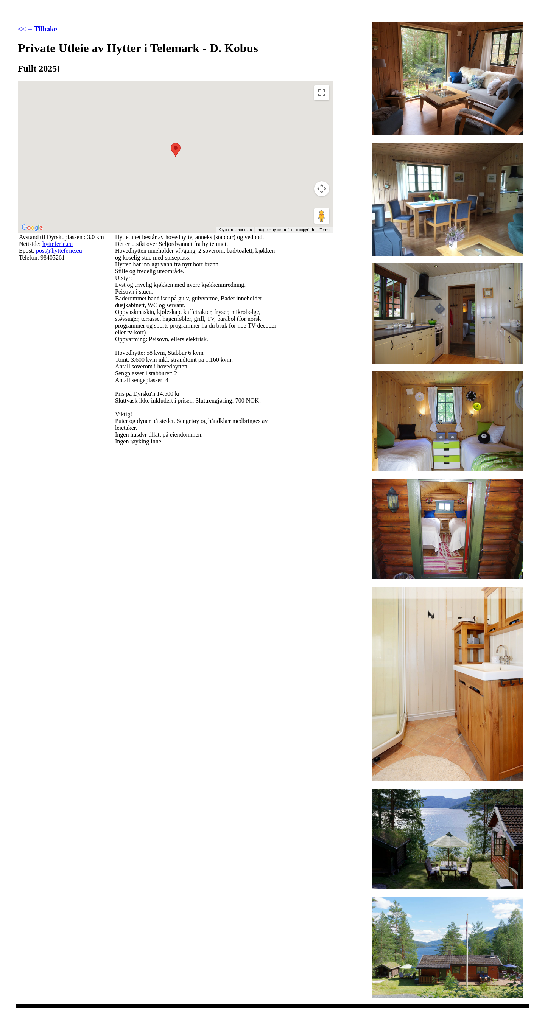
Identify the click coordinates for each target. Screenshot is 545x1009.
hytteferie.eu (57, 244)
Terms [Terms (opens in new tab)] (325, 230)
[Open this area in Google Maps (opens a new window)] (32, 228)
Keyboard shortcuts (235, 230)
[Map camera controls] (321, 188)
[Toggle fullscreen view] (321, 92)
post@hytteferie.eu (59, 250)
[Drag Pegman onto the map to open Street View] (321, 216)
